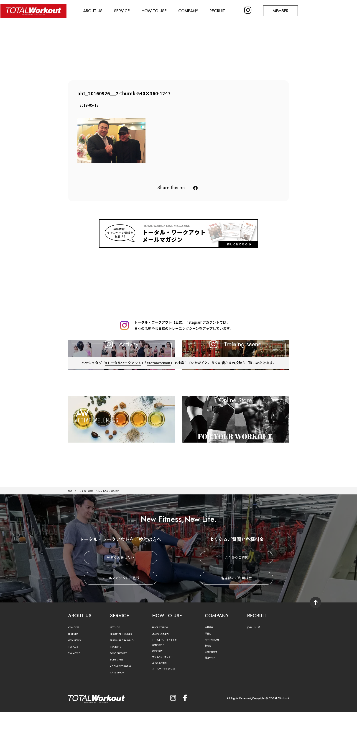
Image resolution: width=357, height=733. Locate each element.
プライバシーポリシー (165, 678)
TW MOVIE (75, 674)
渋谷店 (209, 654)
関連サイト (212, 678)
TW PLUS (74, 668)
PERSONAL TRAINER (124, 655)
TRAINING (117, 668)
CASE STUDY (118, 694)
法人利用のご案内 (163, 655)
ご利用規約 (159, 672)
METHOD (116, 648)
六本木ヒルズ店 (214, 660)
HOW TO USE (157, 10)
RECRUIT (223, 10)
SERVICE (124, 10)
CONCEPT (75, 648)
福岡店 (209, 666)
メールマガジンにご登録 (120, 599)
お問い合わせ (213, 672)
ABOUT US (94, 10)
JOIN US (254, 648)
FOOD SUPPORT (121, 674)
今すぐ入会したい (120, 578)
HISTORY (74, 655)
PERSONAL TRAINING (125, 661)
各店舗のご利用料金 (236, 599)
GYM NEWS (76, 661)
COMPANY (192, 10)
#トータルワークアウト (123, 391)
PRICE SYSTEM (162, 648)
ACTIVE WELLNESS (122, 687)
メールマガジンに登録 (167, 690)
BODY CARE (118, 681)
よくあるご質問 (236, 578)
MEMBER (288, 10)
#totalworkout (158, 391)
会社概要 (210, 648)
